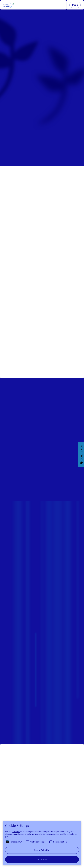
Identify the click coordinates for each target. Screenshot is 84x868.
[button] (75, 5)
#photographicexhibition (25, 199)
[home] (8, 5)
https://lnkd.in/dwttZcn (36, 297)
